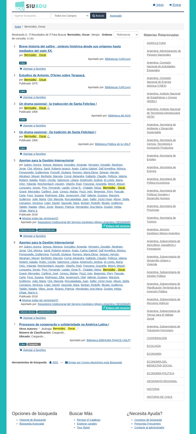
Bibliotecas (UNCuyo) (118, 58)
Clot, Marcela (55, 199)
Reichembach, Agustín (51, 183)
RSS (53, 362)
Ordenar (107, 34)
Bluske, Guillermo (112, 203)
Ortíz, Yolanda (27, 183)
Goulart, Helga (112, 206)
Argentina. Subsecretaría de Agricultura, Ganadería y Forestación (163, 245)
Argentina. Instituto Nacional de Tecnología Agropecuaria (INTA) (163, 113)
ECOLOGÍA (154, 346)
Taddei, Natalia (28, 206)
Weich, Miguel (116, 183)
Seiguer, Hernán (109, 172)
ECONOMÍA (154, 353)
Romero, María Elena (85, 172)
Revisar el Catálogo (88, 419)
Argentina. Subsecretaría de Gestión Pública (163, 274)
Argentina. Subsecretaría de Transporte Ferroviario (163, 328)
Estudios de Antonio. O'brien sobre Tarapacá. (52, 75)
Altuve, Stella (121, 199)
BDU (19, 6)
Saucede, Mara (70, 203)
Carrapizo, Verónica (31, 203)
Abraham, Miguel (29, 176)
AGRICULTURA (156, 43)
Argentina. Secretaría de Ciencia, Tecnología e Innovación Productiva (161, 144)
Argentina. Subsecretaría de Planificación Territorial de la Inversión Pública (163, 287)
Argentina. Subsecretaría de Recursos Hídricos (163, 301)
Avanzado (116, 15)
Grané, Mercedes (29, 191)
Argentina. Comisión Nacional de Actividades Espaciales (161, 66)
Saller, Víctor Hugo (101, 199)
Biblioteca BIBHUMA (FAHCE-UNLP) (109, 340)
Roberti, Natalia (28, 180)
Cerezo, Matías (69, 191)
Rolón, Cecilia (47, 180)
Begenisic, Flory (103, 191)
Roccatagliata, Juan (76, 199)
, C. (37, 108)
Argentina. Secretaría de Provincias (161, 208)
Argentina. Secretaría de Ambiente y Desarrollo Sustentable (161, 128)
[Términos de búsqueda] (31, 15)
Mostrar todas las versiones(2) (38, 218)
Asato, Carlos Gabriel (84, 168)
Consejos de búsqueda (148, 419)
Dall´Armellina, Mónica (112, 168)
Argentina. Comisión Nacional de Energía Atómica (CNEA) (159, 82)
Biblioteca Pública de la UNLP (113, 144)
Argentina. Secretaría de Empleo (161, 157)
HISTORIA (153, 389)
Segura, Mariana (53, 164)
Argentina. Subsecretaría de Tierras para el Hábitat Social (163, 314)
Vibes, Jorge (45, 206)
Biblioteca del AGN (119, 115)
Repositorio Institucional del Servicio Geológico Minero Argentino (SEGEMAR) (84, 222)
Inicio (158, 5)
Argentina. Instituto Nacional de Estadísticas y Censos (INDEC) (163, 97)
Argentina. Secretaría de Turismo (161, 219)
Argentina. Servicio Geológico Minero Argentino (163, 231)
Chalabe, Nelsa (92, 187)
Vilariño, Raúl (74, 183)
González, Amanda (75, 164)
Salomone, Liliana (67, 180)
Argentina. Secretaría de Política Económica (161, 180)
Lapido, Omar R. (71, 187)
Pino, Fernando (51, 187)
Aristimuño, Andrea (91, 180)
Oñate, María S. (28, 210)
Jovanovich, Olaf (76, 195)
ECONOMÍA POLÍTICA (160, 373)
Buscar (98, 15)
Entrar (175, 5)
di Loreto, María (113, 180)
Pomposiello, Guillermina (34, 172)
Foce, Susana (35, 195)
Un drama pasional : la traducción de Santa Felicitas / (58, 103)
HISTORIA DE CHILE (159, 396)
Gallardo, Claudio (96, 176)
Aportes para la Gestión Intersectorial (46, 160)
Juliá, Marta (39, 199)
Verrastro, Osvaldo (99, 164)
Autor (18, 26)
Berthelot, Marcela (52, 176)
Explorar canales (87, 423)
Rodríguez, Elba (54, 195)
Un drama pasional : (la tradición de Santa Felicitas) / (57, 132)
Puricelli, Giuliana (60, 172)
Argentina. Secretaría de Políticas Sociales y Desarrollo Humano (161, 194)
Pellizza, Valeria (117, 176)
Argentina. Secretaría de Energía (161, 169)
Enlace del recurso (116, 226)
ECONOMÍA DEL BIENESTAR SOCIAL (159, 363)
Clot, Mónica (34, 168)
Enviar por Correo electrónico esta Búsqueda (93, 362)
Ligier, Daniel (52, 203)
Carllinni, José (49, 191)
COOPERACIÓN (157, 338)
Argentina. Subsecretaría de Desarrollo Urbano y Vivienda (163, 260)
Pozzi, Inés (85, 191)
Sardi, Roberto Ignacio (57, 168)
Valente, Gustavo (97, 195)
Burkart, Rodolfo (90, 203)
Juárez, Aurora (32, 164)
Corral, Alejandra (74, 176)
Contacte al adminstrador (149, 427)
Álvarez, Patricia (64, 206)
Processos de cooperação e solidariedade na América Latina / (64, 324)
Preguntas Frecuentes (147, 423)
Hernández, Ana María (89, 206)
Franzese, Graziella (94, 183)
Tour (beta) (83, 427)
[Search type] (70, 15)
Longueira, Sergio (29, 187)
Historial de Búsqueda (33, 419)
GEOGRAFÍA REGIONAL (162, 381)
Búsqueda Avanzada (32, 423)
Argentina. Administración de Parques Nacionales (164, 52)
